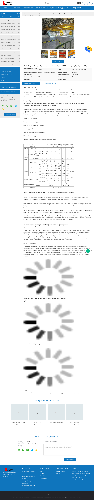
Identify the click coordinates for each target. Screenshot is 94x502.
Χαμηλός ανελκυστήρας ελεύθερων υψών (10, 36)
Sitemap (35, 494)
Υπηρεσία (42, 476)
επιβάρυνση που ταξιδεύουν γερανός (10, 16)
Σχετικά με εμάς (6, 68)
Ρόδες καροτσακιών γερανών (10, 58)
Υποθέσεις (4, 84)
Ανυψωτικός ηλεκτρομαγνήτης (10, 61)
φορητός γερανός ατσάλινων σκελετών (10, 26)
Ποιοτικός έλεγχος (51, 8)
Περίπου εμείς (28, 8)
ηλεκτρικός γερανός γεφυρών (50, 393)
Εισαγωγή (42, 471)
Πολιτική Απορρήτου (46, 494)
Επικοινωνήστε (58, 61)
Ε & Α (57, 476)
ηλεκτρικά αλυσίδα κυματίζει (10, 32)
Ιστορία (42, 473)
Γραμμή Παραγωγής (61, 471)
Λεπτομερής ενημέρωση (31, 83)
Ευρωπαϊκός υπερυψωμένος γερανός (10, 20)
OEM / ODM (59, 473)
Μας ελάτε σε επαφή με (63, 8)
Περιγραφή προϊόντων (49, 83)
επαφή (3, 77)
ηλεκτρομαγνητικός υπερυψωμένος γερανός (69, 393)
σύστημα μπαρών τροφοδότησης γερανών (10, 64)
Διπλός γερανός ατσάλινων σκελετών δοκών (10, 48)
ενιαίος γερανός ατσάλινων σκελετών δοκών (10, 45)
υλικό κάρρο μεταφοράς (10, 55)
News (2, 80)
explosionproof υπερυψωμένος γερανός (33, 393)
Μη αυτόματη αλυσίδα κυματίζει (10, 52)
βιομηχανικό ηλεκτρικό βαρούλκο (10, 39)
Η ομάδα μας (43, 478)
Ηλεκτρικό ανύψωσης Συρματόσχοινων (10, 29)
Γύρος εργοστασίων (40, 8)
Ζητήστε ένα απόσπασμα (75, 8)
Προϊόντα (17, 8)
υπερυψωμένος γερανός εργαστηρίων (10, 23)
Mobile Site (58, 494)
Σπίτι (5, 8)
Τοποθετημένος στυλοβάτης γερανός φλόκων (10, 42)
